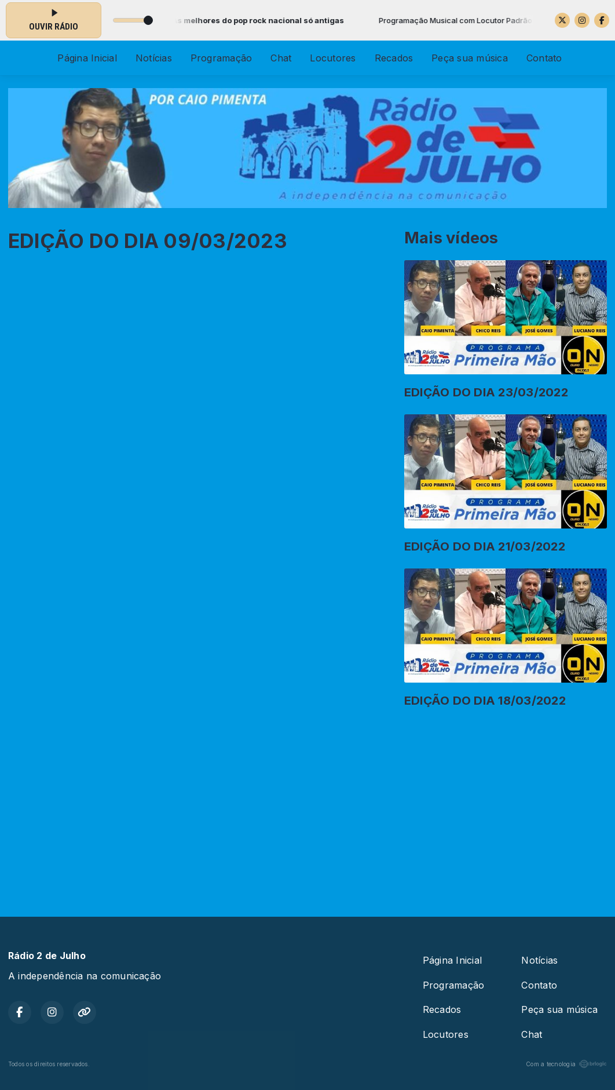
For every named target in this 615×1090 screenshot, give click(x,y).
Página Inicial (86, 58)
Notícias (154, 58)
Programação (221, 58)
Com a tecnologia (566, 1064)
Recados (394, 58)
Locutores (333, 58)
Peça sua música (469, 58)
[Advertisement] (307, 808)
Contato (544, 58)
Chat (280, 58)
